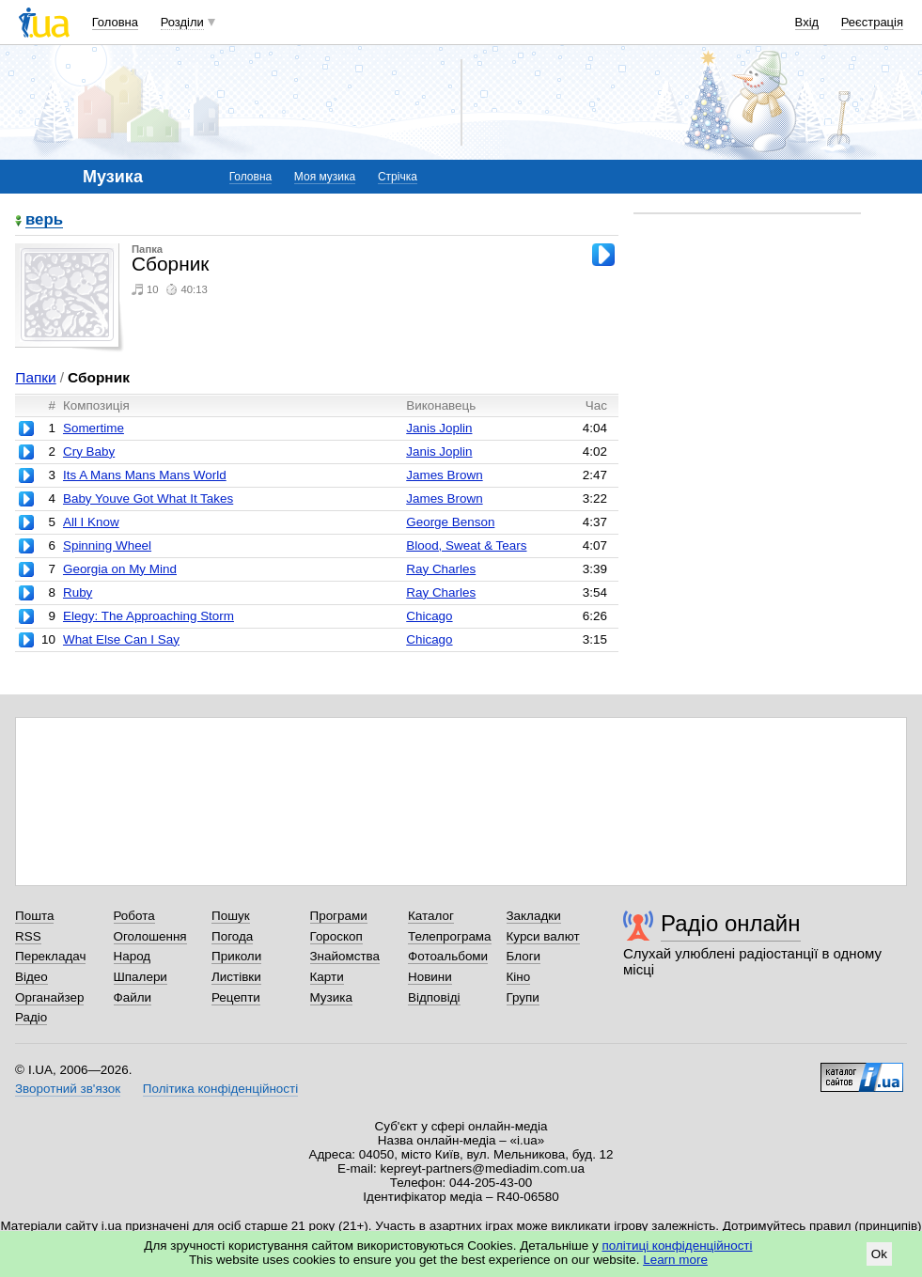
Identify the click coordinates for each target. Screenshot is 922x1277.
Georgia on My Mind (120, 569)
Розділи (182, 22)
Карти (327, 977)
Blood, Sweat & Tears (466, 545)
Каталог (431, 916)
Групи (523, 997)
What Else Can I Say (121, 639)
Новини (430, 977)
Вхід (807, 22)
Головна (115, 22)
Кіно (519, 977)
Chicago (429, 616)
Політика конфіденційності (220, 1089)
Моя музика (324, 176)
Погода (232, 936)
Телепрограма (450, 936)
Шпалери (140, 977)
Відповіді (434, 997)
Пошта (34, 916)
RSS (28, 936)
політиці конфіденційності (677, 1245)
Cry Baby (89, 451)
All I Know (91, 522)
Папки (35, 377)
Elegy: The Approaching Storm (148, 616)
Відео (31, 977)
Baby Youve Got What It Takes (148, 498)
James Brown (444, 475)
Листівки (236, 977)
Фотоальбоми (448, 956)
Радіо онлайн (731, 923)
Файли (133, 997)
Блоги (524, 956)
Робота (134, 916)
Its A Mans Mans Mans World (145, 475)
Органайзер (49, 997)
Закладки (534, 916)
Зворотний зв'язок (67, 1089)
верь (44, 220)
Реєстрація (872, 22)
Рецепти (235, 997)
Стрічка (397, 176)
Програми (338, 916)
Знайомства (345, 956)
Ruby (77, 592)
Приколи (236, 956)
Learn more (675, 1260)
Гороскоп (336, 936)
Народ (132, 956)
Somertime (93, 428)
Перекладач (50, 956)
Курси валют (543, 936)
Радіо (31, 1017)
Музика (331, 997)
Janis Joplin (439, 428)
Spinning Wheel (107, 545)
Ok (879, 1254)
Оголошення (150, 936)
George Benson (450, 522)
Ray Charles (441, 569)
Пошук (230, 916)
